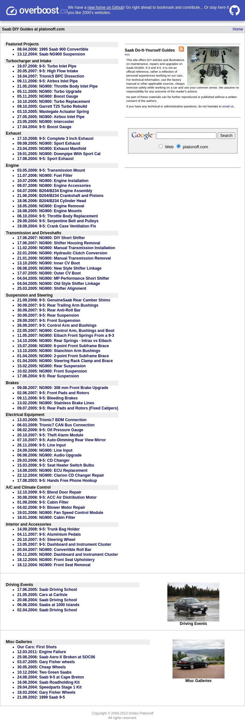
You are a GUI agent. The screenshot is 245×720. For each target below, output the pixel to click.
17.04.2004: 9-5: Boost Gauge (44, 127)
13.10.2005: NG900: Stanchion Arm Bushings (58, 350)
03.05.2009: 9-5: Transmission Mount (51, 170)
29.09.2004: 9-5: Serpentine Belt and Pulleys (57, 221)
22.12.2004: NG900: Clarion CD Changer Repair (60, 475)
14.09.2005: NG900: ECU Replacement (52, 470)
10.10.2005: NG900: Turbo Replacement (53, 101)
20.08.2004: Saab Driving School (47, 600)
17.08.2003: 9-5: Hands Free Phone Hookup (57, 480)
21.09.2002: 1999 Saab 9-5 (41, 697)
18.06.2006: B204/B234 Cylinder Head (51, 201)
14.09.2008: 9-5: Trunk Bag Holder (48, 529)
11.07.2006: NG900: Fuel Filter (44, 175)
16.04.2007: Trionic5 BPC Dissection (50, 76)
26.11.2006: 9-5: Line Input (41, 445)
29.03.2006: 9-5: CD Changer (43, 460)
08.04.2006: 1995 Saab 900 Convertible (52, 49)
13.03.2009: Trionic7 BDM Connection (51, 420)
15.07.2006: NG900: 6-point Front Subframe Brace (63, 346)
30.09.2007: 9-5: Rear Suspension (48, 315)
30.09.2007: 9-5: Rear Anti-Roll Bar (49, 310)
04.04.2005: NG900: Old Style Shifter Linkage (58, 283)
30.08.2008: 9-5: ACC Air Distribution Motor (57, 497)
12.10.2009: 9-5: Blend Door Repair (49, 492)
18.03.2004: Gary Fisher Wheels (46, 692)
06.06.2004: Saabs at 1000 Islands (48, 605)
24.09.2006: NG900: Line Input (44, 450)
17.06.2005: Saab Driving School (47, 589)
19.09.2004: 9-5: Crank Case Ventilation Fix (56, 226)
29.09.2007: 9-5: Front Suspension (48, 320)
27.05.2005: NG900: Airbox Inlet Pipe (50, 117)
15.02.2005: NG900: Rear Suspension (51, 366)
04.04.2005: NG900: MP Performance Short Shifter (63, 278)
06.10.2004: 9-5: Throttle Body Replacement (57, 216)
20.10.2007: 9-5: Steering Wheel (46, 539)
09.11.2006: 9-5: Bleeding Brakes (47, 398)
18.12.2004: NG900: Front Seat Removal (53, 565)
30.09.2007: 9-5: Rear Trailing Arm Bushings (57, 305)
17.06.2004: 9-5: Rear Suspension (48, 376)
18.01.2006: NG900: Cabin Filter (46, 517)
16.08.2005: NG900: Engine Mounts (49, 211)
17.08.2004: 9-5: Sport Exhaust (45, 158)
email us (228, 106)
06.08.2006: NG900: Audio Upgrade (49, 455)
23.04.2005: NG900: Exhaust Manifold (51, 148)
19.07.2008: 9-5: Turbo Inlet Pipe (46, 66)
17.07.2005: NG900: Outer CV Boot (49, 273)
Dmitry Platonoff (141, 713)
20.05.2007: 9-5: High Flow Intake (47, 71)
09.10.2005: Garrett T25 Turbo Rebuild (52, 106)
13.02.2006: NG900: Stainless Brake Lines (55, 403)
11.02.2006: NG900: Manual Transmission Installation (66, 248)
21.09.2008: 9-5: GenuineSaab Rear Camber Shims (63, 300)
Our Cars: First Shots (37, 647)
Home (238, 29)
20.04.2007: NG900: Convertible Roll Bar (54, 549)
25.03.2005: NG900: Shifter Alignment (51, 288)
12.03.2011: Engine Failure (41, 652)
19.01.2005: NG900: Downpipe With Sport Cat (59, 154)
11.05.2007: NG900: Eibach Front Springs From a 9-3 (65, 335)
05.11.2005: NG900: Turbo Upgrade (49, 91)
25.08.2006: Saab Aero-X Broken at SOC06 (56, 657)
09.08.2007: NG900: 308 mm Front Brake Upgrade (62, 387)
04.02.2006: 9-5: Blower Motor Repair (51, 507)
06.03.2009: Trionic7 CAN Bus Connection (56, 425)
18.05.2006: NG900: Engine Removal (50, 206)
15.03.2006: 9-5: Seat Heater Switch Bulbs (55, 465)
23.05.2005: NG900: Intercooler (45, 121)
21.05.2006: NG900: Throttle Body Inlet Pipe (57, 86)
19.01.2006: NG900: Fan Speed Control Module (60, 512)
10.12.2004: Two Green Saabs (44, 672)
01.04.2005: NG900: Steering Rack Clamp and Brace (65, 361)
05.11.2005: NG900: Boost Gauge (47, 96)
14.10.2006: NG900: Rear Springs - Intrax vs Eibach (64, 340)
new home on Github (105, 7)
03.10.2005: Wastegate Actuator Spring (53, 111)
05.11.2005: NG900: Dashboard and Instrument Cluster (67, 554)
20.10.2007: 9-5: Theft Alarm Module (50, 435)
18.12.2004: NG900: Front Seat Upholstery (56, 559)
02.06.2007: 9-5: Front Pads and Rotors (53, 393)
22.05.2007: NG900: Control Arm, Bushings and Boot (65, 330)
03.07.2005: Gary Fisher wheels (46, 662)
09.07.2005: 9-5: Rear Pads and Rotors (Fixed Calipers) (67, 408)
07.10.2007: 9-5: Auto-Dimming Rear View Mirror (61, 440)
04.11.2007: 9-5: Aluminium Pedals (49, 534)
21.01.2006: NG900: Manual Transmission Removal (64, 258)
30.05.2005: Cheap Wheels (41, 667)
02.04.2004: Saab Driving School (47, 610)
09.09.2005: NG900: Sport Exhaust (48, 143)
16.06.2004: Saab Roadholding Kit (48, 682)
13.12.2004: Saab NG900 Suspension (51, 54)
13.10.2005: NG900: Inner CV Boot (48, 263)
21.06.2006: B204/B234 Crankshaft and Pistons (60, 195)
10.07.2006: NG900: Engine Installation (52, 180)
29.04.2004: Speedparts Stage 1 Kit (49, 687)
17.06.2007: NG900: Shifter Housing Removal (58, 243)
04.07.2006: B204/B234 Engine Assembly (54, 191)
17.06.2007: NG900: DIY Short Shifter (51, 238)
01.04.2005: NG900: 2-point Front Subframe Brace (63, 356)
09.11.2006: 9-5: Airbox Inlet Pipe (47, 81)
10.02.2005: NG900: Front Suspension (52, 371)
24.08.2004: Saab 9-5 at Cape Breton (50, 677)
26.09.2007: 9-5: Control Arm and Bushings (57, 325)
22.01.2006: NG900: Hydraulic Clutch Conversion (62, 253)
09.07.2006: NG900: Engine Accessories (54, 185)
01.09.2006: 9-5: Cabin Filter (43, 502)
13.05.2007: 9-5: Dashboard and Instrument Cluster (64, 544)
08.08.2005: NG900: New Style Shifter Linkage (59, 268)
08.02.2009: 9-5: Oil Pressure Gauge (50, 430)
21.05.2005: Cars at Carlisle (42, 594)
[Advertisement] (183, 233)
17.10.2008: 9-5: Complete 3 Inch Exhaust (55, 138)
